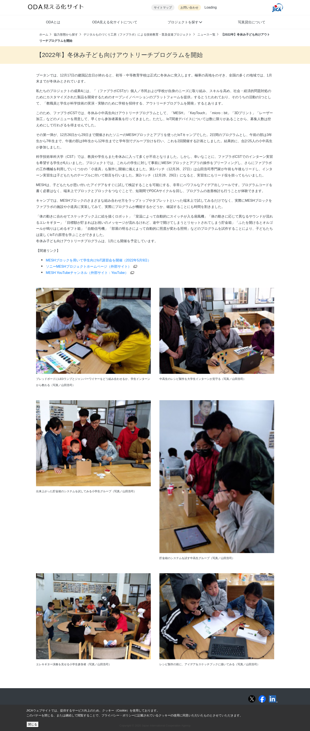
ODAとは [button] (53, 22)
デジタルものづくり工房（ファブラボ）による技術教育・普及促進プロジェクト (137, 34)
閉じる (32, 724)
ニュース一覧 (206, 34)
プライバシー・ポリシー (118, 715)
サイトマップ (163, 7)
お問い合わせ (189, 7)
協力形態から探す (66, 34)
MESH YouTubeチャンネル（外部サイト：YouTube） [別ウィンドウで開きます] (90, 272)
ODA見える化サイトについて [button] (115, 22)
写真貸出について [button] (251, 22)
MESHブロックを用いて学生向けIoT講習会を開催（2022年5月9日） (98, 260)
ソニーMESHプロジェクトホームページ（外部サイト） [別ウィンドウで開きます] (91, 266)
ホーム (43, 34)
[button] (184, 23)
